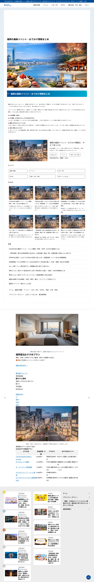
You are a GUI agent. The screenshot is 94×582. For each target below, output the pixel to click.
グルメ (87, 5)
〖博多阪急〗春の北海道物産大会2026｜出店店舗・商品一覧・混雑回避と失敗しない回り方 (47, 232)
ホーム (11, 290)
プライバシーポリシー (16, 294)
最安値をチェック (22, 373)
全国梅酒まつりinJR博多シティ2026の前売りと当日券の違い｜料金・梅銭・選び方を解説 (73, 204)
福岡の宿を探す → (22, 365)
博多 (17, 399)
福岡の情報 (36, 5)
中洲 (17, 405)
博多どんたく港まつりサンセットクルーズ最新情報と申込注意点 (30, 275)
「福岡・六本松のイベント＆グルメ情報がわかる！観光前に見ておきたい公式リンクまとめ (75, 503)
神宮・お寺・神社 (75, 154)
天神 (17, 402)
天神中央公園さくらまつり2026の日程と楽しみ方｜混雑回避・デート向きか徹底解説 (37, 257)
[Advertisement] (47, 25)
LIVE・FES (55, 5)
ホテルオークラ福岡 (22, 462)
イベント (45, 5)
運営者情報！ (67, 509)
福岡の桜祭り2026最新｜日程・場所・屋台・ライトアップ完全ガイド (32, 279)
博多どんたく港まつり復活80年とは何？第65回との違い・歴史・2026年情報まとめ (37, 271)
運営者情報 (42, 294)
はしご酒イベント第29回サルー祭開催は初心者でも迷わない (29, 266)
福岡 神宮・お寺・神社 (75, 5)
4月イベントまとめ (63, 176)
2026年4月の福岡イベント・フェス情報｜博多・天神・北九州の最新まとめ (34, 249)
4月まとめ (53, 154)
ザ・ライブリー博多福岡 (24, 467)
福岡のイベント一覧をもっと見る (20, 284)
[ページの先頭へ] (88, 577)
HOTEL (63, 5)
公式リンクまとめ (31, 294)
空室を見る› (20, 394)
